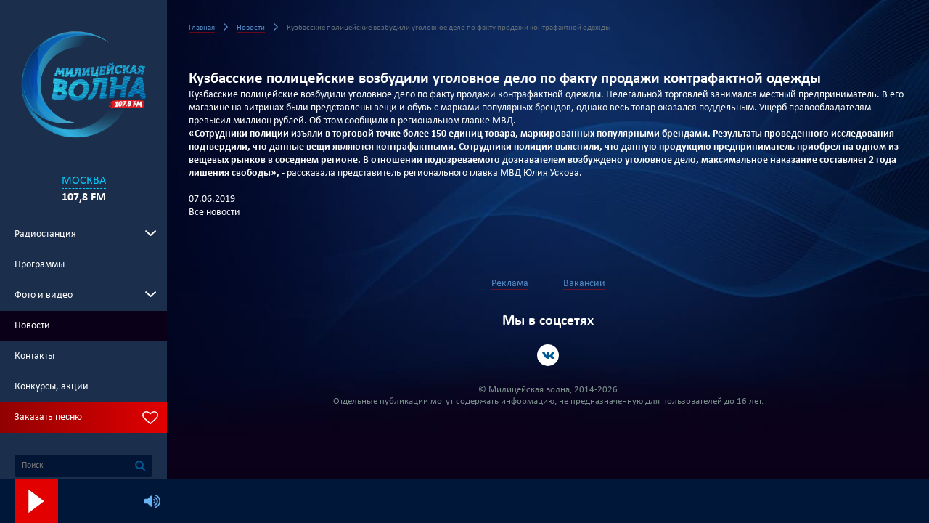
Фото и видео (44, 295)
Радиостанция (45, 234)
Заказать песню (48, 417)
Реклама (509, 283)
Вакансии (584, 283)
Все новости (214, 212)
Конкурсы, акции (52, 386)
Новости (32, 325)
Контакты (34, 356)
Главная (202, 28)
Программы (40, 264)
